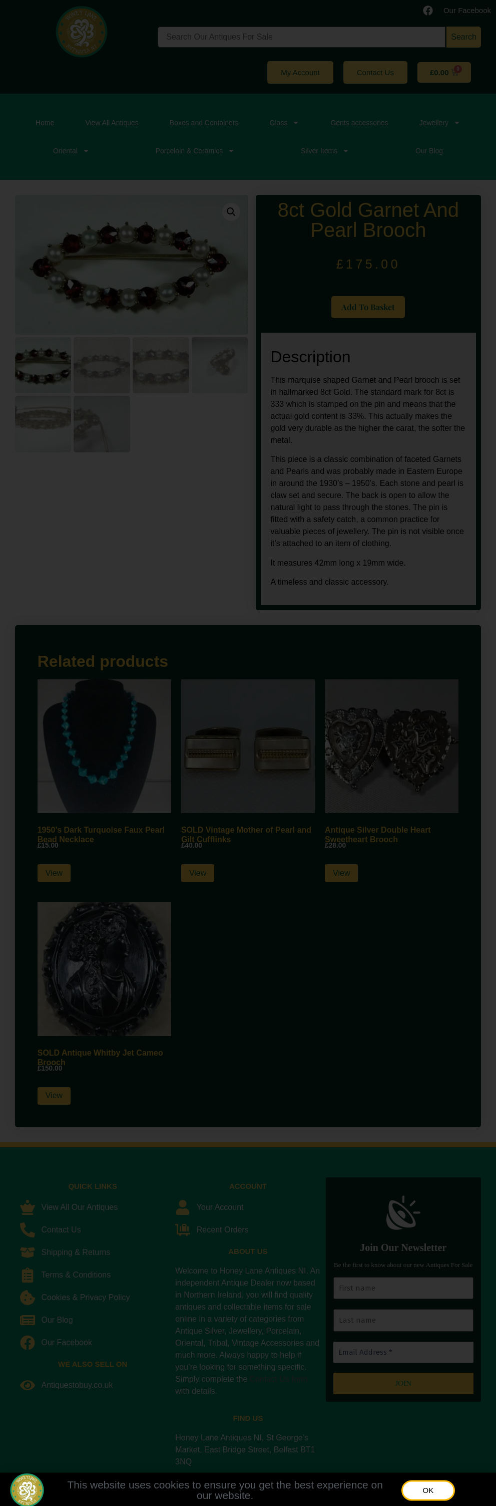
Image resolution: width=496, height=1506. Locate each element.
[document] (248, 753)
